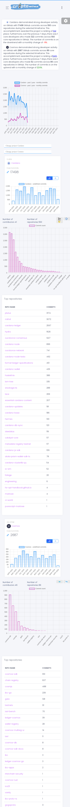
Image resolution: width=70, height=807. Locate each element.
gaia (7, 687)
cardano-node (12, 344)
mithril (8, 319)
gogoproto (10, 793)
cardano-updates (14, 406)
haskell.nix (9, 375)
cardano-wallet (12, 369)
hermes (8, 419)
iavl (6, 725)
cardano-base (12, 412)
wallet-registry (12, 712)
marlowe (9, 493)
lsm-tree (9, 381)
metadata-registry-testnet (18, 444)
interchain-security (14, 762)
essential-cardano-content (18, 400)
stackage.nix (11, 387)
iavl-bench (10, 700)
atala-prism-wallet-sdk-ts (17, 456)
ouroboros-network (14, 350)
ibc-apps (9, 756)
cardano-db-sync (14, 425)
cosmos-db (11, 731)
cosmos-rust (11, 768)
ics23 (7, 775)
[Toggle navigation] (7, 8)
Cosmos (13, 526)
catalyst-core (11, 437)
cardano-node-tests (15, 356)
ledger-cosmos (12, 706)
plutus (8, 313)
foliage (8, 475)
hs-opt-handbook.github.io (18, 487)
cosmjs (8, 675)
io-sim (8, 469)
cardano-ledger (13, 325)
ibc (6, 743)
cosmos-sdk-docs (14, 737)
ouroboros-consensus (16, 338)
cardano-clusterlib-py (15, 462)
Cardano (13, 163)
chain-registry (12, 669)
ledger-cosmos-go (14, 750)
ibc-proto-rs (11, 787)
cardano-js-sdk (12, 450)
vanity (8, 781)
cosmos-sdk (11, 662)
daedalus (9, 431)
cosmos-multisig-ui (14, 718)
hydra (8, 331)
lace (7, 394)
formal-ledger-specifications (19, 363)
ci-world (9, 500)
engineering (10, 481)
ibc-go (8, 681)
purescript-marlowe (14, 506)
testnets (9, 693)
